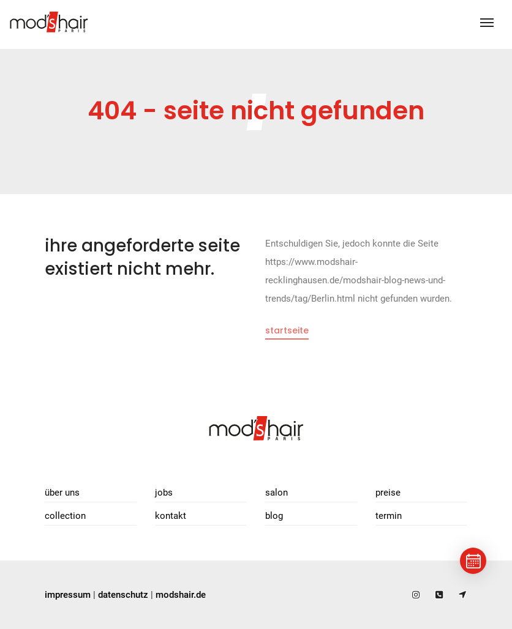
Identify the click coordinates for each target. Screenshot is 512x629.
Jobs (164, 492)
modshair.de (181, 594)
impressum (68, 594)
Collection (65, 515)
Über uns (62, 492)
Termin (388, 515)
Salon (276, 492)
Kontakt (170, 515)
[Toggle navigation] (487, 22)
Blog (274, 515)
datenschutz (123, 594)
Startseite (287, 330)
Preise (388, 492)
